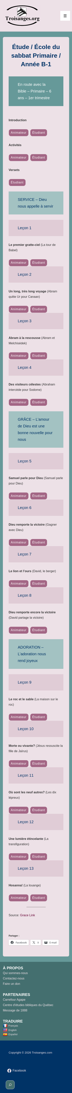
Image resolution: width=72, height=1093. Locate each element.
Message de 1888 (15, 1010)
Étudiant (38, 132)
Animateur (18, 132)
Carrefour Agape (14, 999)
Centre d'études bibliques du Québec (28, 1005)
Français (10, 1025)
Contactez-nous (13, 978)
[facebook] (17, 1071)
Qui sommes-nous (15, 973)
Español (10, 1034)
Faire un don (11, 983)
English (10, 1030)
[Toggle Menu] (65, 16)
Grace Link (27, 915)
